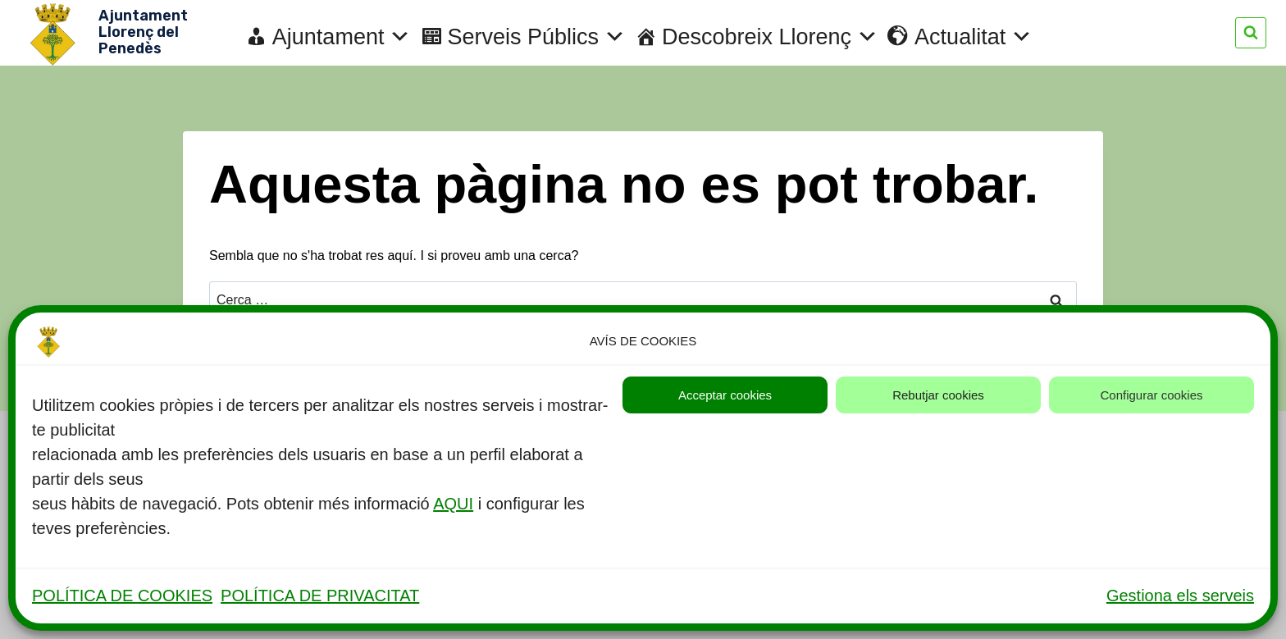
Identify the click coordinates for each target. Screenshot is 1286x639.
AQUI (453, 504)
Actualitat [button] (973, 36)
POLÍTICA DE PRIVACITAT (320, 596)
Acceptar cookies (725, 395)
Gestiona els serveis (1180, 596)
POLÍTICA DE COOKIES (122, 596)
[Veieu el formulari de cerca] (1250, 32)
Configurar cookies (1151, 395)
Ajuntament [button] (342, 36)
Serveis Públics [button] (536, 36)
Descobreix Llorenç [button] (770, 36)
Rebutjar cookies (938, 395)
